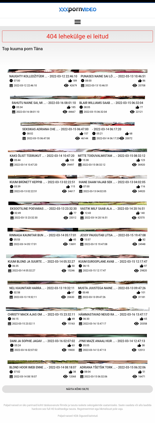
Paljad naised (65, 415)
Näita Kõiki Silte (77, 389)
